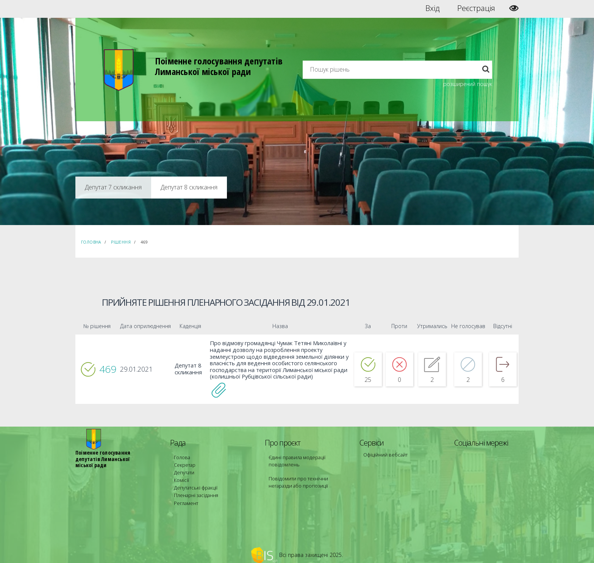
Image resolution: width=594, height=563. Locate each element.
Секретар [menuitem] (184, 462)
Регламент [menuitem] (185, 496)
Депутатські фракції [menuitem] (194, 483)
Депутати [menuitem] (184, 469)
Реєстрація (476, 8)
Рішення (121, 242)
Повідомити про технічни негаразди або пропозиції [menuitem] (308, 479)
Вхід (432, 8)
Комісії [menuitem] (181, 476)
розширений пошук (467, 84)
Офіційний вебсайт (384, 453)
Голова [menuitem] (181, 455)
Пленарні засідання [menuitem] (195, 489)
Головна (91, 242)
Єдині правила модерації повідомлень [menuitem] (295, 459)
